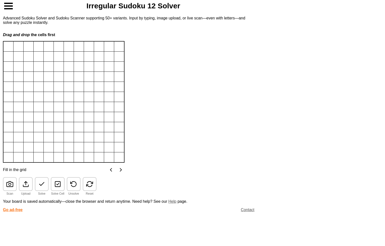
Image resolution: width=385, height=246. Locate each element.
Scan (9, 193)
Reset (89, 193)
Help (172, 201)
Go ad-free (13, 210)
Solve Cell (57, 193)
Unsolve (73, 193)
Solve (41, 193)
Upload (25, 193)
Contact (247, 210)
